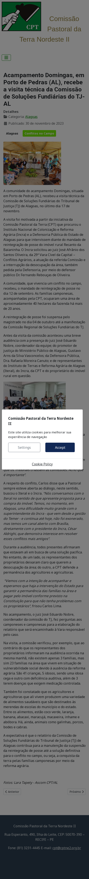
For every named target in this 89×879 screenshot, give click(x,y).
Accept (60, 447)
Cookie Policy (42, 464)
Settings (24, 447)
